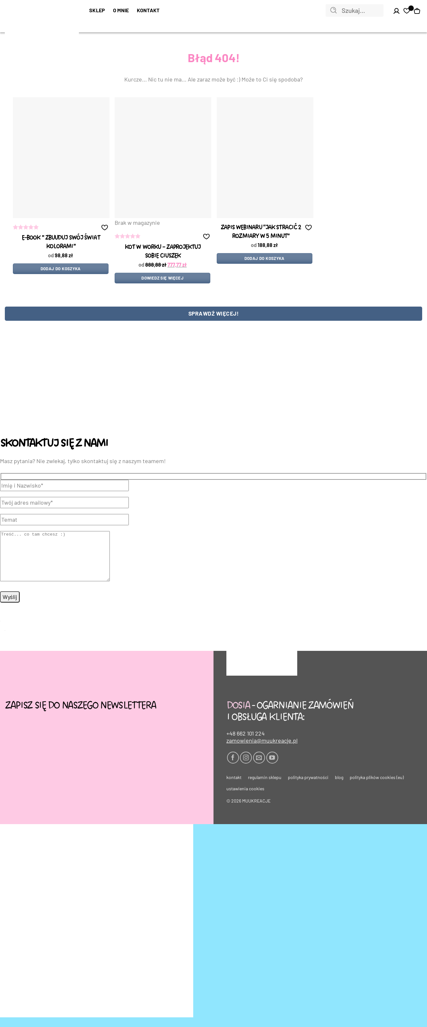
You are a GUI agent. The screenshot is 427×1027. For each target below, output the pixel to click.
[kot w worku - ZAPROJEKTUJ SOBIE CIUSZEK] (163, 157)
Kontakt (148, 10)
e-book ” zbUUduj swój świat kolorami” (61, 242)
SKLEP (97, 10)
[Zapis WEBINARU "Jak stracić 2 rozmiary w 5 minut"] (265, 157)
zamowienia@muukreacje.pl (262, 750)
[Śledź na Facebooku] (233, 767)
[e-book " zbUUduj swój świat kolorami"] (61, 157)
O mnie (121, 10)
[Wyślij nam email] (259, 767)
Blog (339, 787)
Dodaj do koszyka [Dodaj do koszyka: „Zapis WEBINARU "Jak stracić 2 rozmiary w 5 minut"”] (264, 258)
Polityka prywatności (308, 787)
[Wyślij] (334, 11)
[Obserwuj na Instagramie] (246, 767)
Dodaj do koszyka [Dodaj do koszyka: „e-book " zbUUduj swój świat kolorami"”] (61, 268)
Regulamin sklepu (264, 787)
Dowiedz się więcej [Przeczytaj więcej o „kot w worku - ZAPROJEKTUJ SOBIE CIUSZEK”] (162, 278)
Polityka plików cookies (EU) (377, 787)
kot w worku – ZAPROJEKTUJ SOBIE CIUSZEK (163, 251)
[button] (105, 227)
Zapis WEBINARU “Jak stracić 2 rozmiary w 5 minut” (260, 232)
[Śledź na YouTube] (272, 767)
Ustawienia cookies (245, 798)
